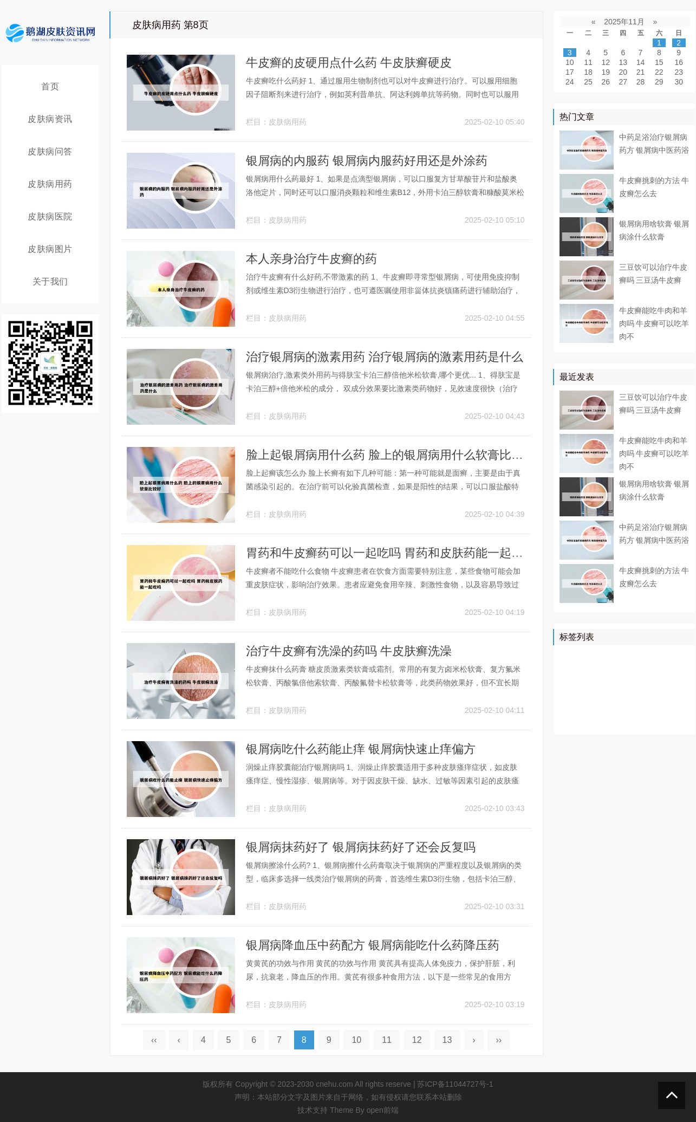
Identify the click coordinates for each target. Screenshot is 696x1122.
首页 (50, 86)
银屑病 (573, 657)
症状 (600, 704)
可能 (670, 688)
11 (387, 1040)
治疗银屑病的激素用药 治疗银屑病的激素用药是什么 (384, 357)
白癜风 (573, 704)
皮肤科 (620, 688)
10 (356, 1040)
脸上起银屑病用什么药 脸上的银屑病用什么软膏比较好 (390, 455)
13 (447, 1040)
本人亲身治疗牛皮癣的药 (311, 258)
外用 (663, 720)
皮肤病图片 (50, 249)
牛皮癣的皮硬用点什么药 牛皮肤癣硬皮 (349, 62)
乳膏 (593, 720)
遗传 (639, 720)
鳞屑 (569, 688)
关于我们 (50, 281)
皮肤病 (597, 673)
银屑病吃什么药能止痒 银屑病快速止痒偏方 (361, 749)
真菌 (647, 673)
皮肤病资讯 (50, 119)
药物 (624, 673)
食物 (647, 704)
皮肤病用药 (50, 184)
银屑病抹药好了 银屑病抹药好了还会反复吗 (361, 847)
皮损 (647, 688)
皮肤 (678, 657)
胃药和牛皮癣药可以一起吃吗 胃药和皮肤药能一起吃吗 (390, 553)
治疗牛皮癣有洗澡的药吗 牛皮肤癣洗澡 (349, 651)
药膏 (616, 720)
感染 (624, 704)
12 (417, 1040)
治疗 (600, 657)
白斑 (569, 720)
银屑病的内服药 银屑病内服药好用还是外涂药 (366, 160)
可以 (670, 673)
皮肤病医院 (50, 216)
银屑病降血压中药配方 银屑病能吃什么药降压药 (372, 945)
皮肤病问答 (50, 151)
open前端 (383, 1110)
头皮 (670, 704)
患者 (569, 673)
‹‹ (154, 1040)
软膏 (593, 688)
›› (499, 1040)
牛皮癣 (627, 657)
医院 (654, 657)
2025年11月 (624, 21)
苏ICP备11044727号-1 (455, 1084)
